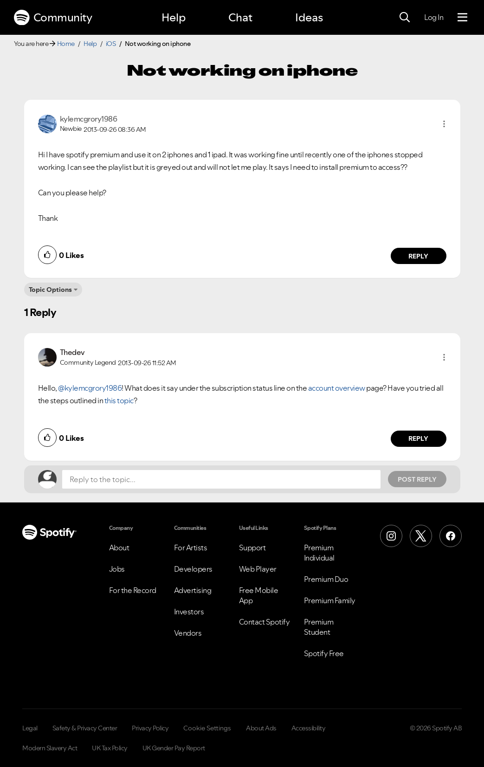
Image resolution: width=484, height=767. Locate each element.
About (119, 547)
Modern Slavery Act (49, 748)
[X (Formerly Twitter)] (421, 536)
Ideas (309, 17)
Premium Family (329, 600)
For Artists (190, 547)
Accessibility (308, 728)
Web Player (258, 569)
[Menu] (462, 17)
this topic (119, 400)
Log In (433, 17)
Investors (189, 611)
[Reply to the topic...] (221, 479)
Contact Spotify (264, 622)
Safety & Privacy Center (84, 728)
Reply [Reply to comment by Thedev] (418, 438)
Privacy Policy (150, 728)
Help (173, 17)
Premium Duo (326, 579)
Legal (30, 728)
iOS (111, 43)
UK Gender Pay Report (173, 748)
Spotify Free (324, 653)
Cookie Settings (207, 728)
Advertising (193, 590)
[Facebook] (450, 536)
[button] (444, 124)
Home (66, 43)
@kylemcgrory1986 (90, 388)
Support (252, 547)
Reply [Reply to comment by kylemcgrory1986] (418, 256)
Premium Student (319, 627)
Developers (193, 569)
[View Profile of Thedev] (72, 352)
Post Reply (417, 479)
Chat (240, 17)
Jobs (117, 569)
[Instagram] (391, 536)
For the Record (132, 590)
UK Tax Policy (110, 748)
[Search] (405, 18)
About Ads (261, 728)
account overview (337, 388)
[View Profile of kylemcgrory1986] (88, 119)
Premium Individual (319, 552)
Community (53, 18)
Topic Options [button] (50, 289)
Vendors (188, 633)
